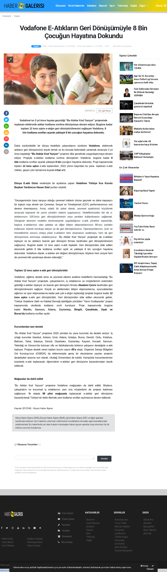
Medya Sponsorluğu (144, 215)
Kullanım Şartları (35, 538)
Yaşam (17, 16)
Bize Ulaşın (65, 542)
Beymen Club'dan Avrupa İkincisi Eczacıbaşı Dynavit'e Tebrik (146, 117)
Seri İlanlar (120, 543)
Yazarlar (64, 525)
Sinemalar (120, 540)
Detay (144, 566)
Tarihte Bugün (121, 537)
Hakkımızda (7, 538)
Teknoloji (122, 5)
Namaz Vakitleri (122, 526)
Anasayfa (6, 16)
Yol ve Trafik (121, 523)
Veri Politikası (8, 545)
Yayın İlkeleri (7, 542)
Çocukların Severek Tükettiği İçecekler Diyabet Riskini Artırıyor (146, 253)
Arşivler (64, 530)
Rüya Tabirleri (149, 530)
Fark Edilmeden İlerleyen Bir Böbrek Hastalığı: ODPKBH (146, 92)
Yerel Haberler (76, 5)
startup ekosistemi (9, 570)
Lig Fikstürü (120, 533)
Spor (112, 5)
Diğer (142, 5)
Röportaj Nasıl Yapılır (144, 190)
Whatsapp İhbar (34, 542)
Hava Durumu (121, 519)
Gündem (91, 5)
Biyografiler (149, 526)
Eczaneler (119, 530)
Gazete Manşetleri (123, 550)
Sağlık (133, 5)
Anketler (147, 523)
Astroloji (147, 533)
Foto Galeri (66, 513)
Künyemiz (65, 536)
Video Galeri (66, 519)
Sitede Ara (148, 519)
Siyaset (103, 5)
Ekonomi (60, 5)
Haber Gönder (34, 545)
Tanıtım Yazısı (141, 203)
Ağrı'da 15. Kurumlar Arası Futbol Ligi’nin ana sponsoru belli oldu (146, 79)
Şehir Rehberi (121, 547)
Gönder (104, 458)
